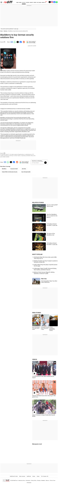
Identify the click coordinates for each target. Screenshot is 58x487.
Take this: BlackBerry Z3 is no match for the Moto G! (52, 216)
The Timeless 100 (44, 476)
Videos (38, 476)
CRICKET (31, 2)
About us (47, 480)
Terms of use (52, 480)
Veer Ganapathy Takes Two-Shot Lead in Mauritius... (49, 281)
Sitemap (38, 480)
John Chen (24, 168)
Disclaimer (28, 480)
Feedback (43, 480)
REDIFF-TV (44, 2)
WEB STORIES (36, 312)
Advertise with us (21, 480)
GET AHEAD (39, 2)
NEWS (20, 2)
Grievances (29, 482)
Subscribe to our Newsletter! (37, 160)
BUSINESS (24, 2)
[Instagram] (52, 2)
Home (1, 31)
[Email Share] (11, 42)
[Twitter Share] (17, 42)
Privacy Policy (33, 480)
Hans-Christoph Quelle (25, 171)
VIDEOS (34, 359)
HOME (17, 2)
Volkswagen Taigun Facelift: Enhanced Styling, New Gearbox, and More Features (45, 269)
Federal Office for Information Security (9, 171)
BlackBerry (4, 168)
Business (5, 31)
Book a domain (22, 476)
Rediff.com (15, 480)
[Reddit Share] (23, 42)
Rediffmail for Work (14, 476)
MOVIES (27, 2)
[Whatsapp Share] (14, 42)
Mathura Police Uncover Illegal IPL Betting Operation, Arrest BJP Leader (44, 273)
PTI (4, 42)
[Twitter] (49, 2)
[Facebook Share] (20, 42)
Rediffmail (29, 476)
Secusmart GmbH (14, 168)
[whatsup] (57, 2)
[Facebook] (54, 2)
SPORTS (35, 2)
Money (33, 476)
